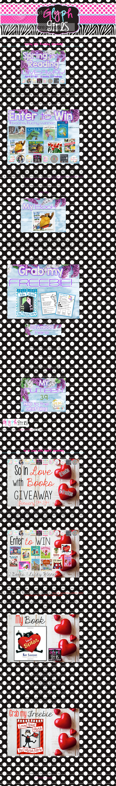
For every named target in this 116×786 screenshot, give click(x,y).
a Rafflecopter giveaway (43, 778)
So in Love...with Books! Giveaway (43, 451)
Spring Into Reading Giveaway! (43, 44)
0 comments (28, 430)
